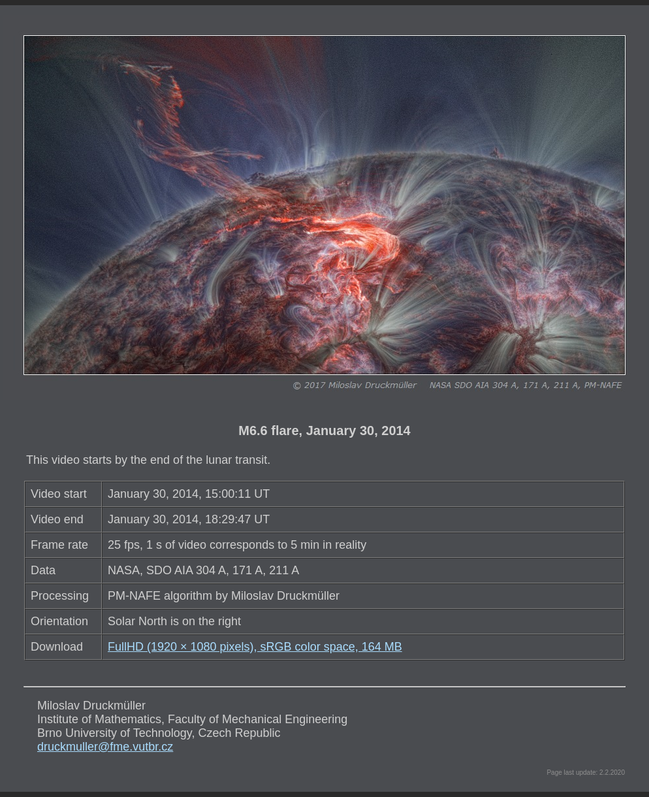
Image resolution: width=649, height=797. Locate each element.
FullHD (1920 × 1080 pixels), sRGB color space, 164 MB (255, 646)
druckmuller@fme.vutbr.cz (105, 746)
